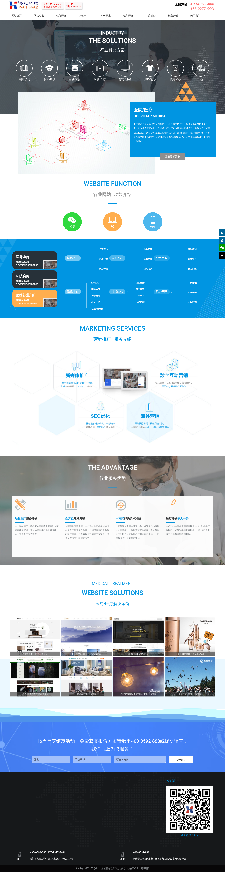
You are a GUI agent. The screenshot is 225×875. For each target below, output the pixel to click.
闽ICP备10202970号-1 (86, 868)
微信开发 (61, 15)
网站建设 (39, 15)
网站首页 (17, 15)
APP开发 (106, 15)
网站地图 (145, 868)
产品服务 (151, 15)
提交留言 (181, 759)
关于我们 (195, 15)
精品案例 (173, 15)
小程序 (82, 15)
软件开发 (128, 15)
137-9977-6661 (56, 852)
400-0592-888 (38, 852)
